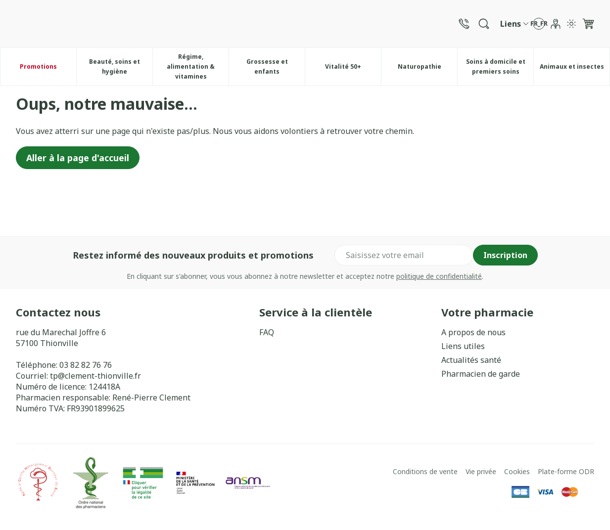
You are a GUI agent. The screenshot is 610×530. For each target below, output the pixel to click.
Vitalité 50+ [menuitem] (353, 69)
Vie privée (481, 471)
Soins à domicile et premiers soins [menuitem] (500, 66)
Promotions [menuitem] (38, 66)
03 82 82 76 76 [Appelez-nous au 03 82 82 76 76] (85, 364)
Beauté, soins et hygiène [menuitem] (120, 66)
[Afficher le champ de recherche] (483, 23)
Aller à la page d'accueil (77, 158)
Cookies (517, 471)
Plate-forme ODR (566, 471)
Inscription (505, 255)
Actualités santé (471, 359)
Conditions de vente (425, 471)
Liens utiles (463, 346)
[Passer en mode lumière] (571, 24)
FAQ (266, 332)
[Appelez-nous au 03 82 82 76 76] (464, 23)
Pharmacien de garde (480, 373)
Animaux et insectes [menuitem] (575, 69)
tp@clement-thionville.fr (95, 375)
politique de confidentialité (439, 276)
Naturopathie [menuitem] (428, 69)
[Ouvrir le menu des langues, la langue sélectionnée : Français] (539, 24)
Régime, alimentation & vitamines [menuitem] (198, 66)
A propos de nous (473, 332)
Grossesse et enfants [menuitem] (275, 66)
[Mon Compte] (556, 24)
